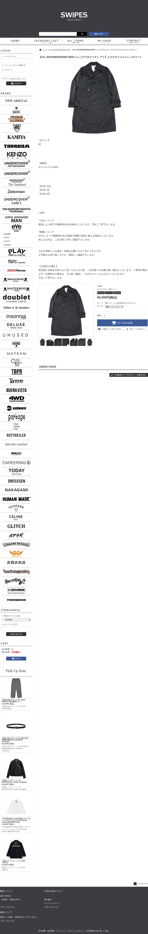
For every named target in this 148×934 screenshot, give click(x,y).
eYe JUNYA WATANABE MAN (59, 50)
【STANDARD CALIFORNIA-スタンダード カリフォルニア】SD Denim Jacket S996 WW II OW (16, 820)
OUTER (7, 234)
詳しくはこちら (8, 907)
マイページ (60, 931)
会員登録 (51, 931)
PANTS (7, 241)
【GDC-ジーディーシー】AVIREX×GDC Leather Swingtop (14, 781)
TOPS (6, 238)
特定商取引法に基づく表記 (98, 931)
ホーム (44, 50)
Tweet (99, 286)
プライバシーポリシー (76, 931)
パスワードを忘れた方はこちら (13, 79)
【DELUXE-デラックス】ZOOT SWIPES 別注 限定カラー (13, 700)
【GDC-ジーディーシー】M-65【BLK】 (13, 861)
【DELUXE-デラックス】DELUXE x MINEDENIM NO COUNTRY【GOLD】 (15, 739)
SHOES (7, 245)
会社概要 (42, 931)
